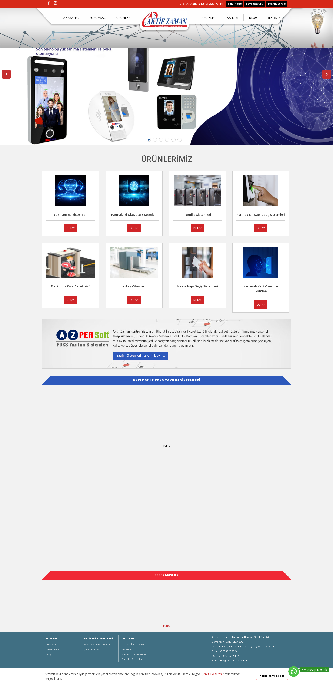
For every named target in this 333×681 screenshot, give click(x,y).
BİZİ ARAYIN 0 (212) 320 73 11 (201, 4)
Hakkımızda (52, 649)
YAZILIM (232, 18)
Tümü (166, 445)
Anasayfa (51, 644)
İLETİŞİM (274, 18)
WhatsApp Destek (314, 670)
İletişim (50, 654)
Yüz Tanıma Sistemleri (134, 654)
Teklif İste (235, 4)
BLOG (253, 18)
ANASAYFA (71, 18)
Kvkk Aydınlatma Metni (97, 644)
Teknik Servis (276, 4)
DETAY (71, 228)
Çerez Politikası (92, 649)
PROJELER (209, 18)
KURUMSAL (97, 18)
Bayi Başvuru (254, 4)
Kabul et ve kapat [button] (272, 676)
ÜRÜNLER (123, 18)
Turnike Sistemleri (132, 659)
